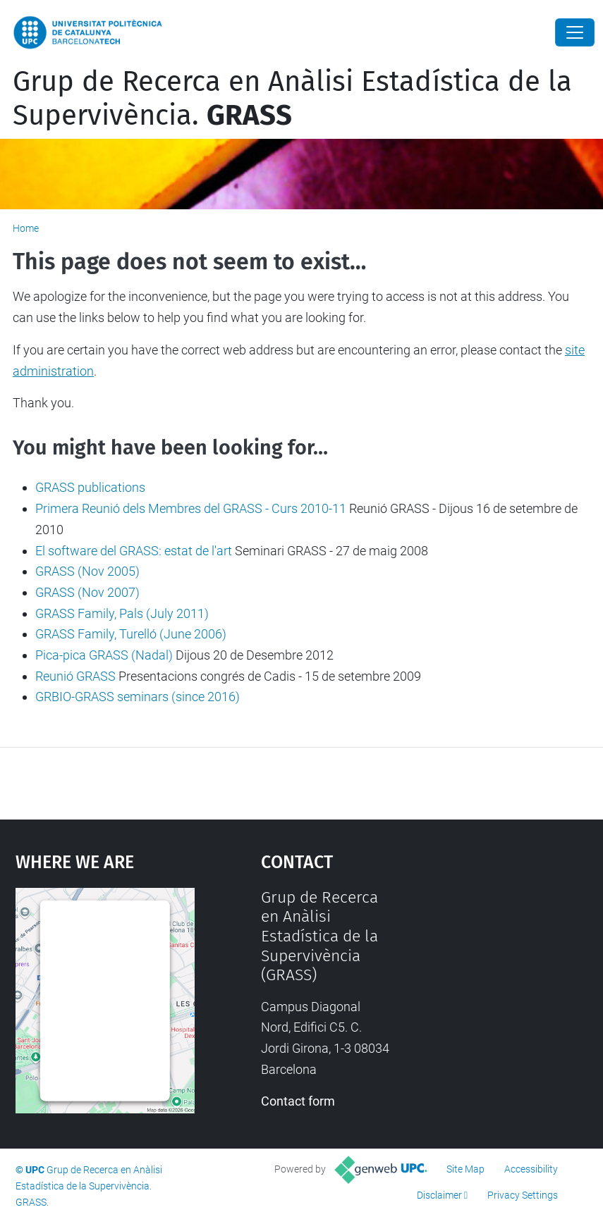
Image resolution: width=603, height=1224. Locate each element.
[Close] (575, 32)
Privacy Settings (522, 1195)
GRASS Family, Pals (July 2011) (122, 613)
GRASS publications (90, 487)
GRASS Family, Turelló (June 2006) (130, 633)
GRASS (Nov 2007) (87, 592)
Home (26, 228)
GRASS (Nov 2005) (87, 571)
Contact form (298, 1101)
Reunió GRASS (75, 676)
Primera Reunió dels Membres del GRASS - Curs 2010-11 (190, 508)
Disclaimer (439, 1195)
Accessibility (531, 1169)
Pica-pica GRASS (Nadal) (104, 655)
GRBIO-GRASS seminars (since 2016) (137, 696)
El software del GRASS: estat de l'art (133, 550)
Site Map (465, 1169)
